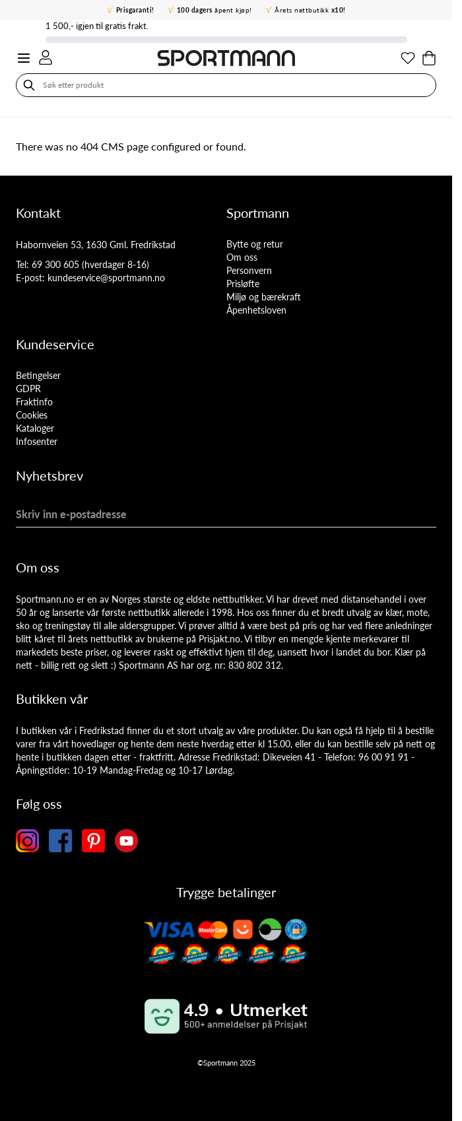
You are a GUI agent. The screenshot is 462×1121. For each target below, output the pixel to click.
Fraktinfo (34, 401)
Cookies (32, 415)
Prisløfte (242, 283)
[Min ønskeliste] (408, 58)
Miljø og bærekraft (263, 296)
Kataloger (35, 428)
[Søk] (29, 85)
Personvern (249, 270)
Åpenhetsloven (256, 310)
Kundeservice (55, 344)
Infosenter (36, 441)
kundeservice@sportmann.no (106, 277)
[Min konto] (45, 57)
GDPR (28, 388)
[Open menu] (24, 58)
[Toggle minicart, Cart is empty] (429, 58)
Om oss (241, 257)
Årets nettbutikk (310, 10)
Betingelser (38, 375)
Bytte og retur (254, 244)
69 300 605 (55, 264)
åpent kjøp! (214, 10)
